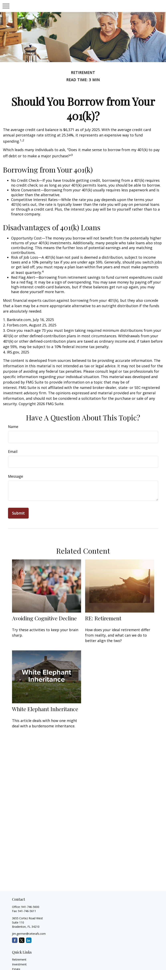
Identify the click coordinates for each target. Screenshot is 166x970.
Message (15, 476)
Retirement (19, 959)
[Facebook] (14, 940)
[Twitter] (21, 940)
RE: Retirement (103, 618)
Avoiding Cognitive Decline (44, 618)
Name (13, 426)
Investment (19, 964)
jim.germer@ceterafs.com (29, 934)
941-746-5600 (30, 907)
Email (12, 451)
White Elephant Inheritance (45, 709)
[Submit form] (18, 513)
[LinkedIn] (28, 940)
